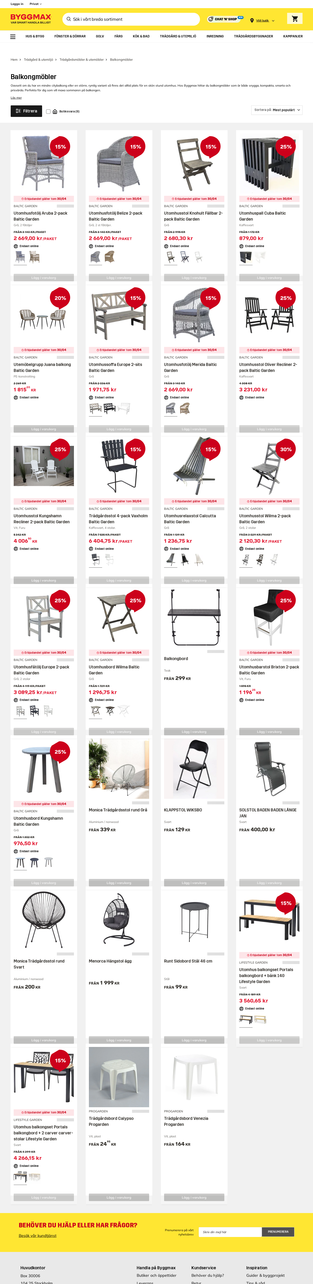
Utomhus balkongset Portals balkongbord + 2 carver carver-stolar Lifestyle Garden (43, 1121)
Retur (196, 1272)
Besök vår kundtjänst (37, 1224)
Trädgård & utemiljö (38, 48)
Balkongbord (176, 647)
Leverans (145, 1272)
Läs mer (16, 86)
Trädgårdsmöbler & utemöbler (82, 48)
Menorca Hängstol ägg (110, 950)
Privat (34, 4)
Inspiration (256, 1256)
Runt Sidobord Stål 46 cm (188, 950)
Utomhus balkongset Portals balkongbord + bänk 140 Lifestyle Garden (266, 964)
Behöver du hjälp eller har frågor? (78, 1214)
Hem (14, 48)
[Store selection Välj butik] (262, 20)
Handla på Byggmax (156, 1256)
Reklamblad (147, 1280)
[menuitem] (12, 37)
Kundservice (203, 1256)
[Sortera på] (277, 99)
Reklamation (202, 1280)
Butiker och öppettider (156, 1264)
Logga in (17, 4)
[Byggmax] (31, 19)
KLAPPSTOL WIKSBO (183, 798)
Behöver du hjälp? (207, 1264)
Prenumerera (278, 1221)
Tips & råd (255, 1272)
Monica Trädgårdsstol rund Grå (118, 798)
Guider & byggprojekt (265, 1264)
